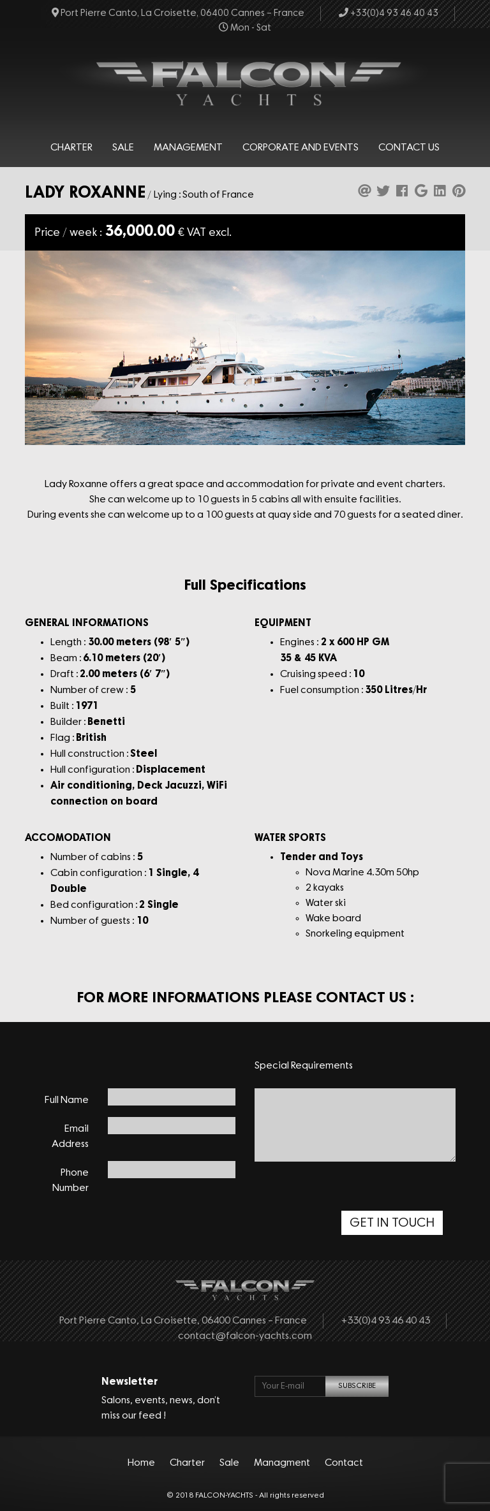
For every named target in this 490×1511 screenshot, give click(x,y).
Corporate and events (300, 148)
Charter (71, 148)
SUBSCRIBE (357, 1386)
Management (188, 148)
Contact (344, 1463)
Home (141, 1463)
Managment (282, 1463)
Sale (123, 148)
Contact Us (409, 148)
